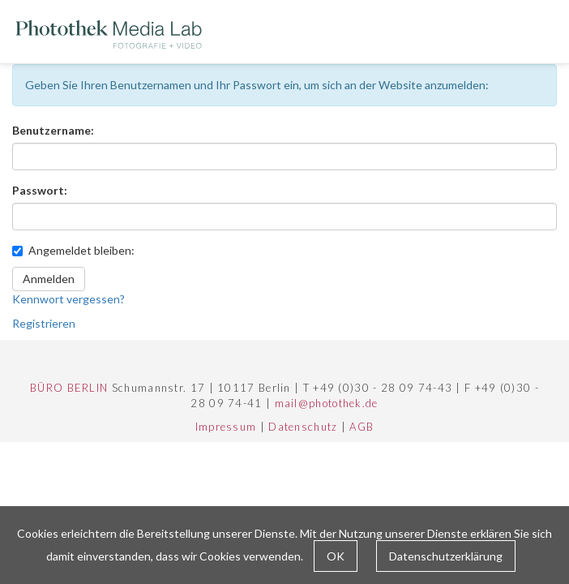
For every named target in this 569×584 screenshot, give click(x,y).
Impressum (226, 426)
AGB (361, 426)
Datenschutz (302, 426)
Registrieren (43, 323)
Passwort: (39, 190)
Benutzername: (53, 130)
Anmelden (49, 279)
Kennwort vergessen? (68, 299)
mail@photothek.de (327, 403)
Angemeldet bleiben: (73, 250)
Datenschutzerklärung (446, 556)
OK (335, 556)
